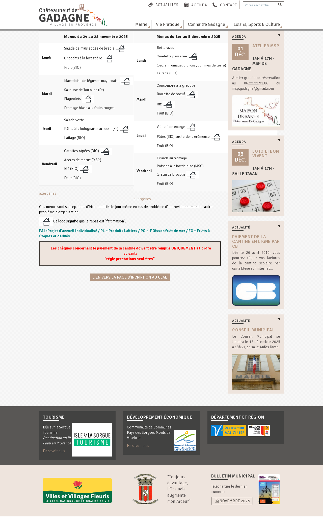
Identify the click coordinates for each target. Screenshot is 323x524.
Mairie (141, 24)
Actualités (166, 5)
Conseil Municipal (253, 330)
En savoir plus (54, 451)
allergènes (47, 193)
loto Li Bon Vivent (265, 154)
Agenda (199, 5)
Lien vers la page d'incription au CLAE (130, 277)
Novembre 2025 (232, 501)
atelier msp (265, 46)
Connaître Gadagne (206, 24)
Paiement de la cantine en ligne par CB (256, 241)
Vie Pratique (167, 24)
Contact (228, 5)
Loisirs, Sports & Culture (257, 24)
